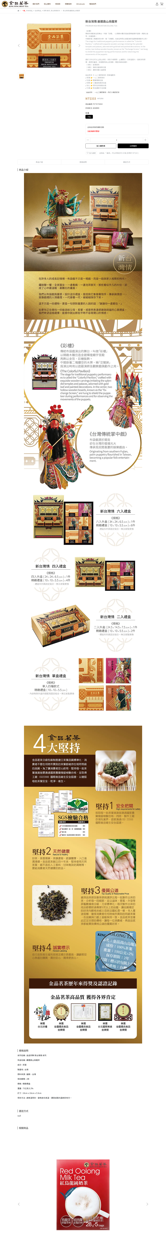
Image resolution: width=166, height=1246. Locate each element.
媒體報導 (68, 4)
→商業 (19, 1213)
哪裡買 (57, 4)
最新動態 (43, 1188)
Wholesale (80, 4)
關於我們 (36, 4)
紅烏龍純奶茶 (28, 1162)
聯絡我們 (92, 4)
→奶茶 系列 (21, 1202)
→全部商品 (21, 1188)
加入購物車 (100, 146)
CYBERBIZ (72, 1240)
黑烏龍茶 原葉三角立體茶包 (97, 1162)
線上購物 (47, 4)
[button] (79, 45)
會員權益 (43, 1195)
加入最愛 (91, 153)
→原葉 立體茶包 (23, 1195)
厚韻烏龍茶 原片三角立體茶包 (130, 1162)
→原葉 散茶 (21, 1192)
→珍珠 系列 (21, 1206)
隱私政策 (43, 1209)
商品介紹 (39, 162)
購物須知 (43, 1199)
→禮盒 (19, 1209)
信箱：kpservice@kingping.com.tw (71, 1216)
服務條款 (43, 1206)
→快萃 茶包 (21, 1199)
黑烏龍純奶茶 (59, 1162)
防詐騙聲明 (44, 1213)
